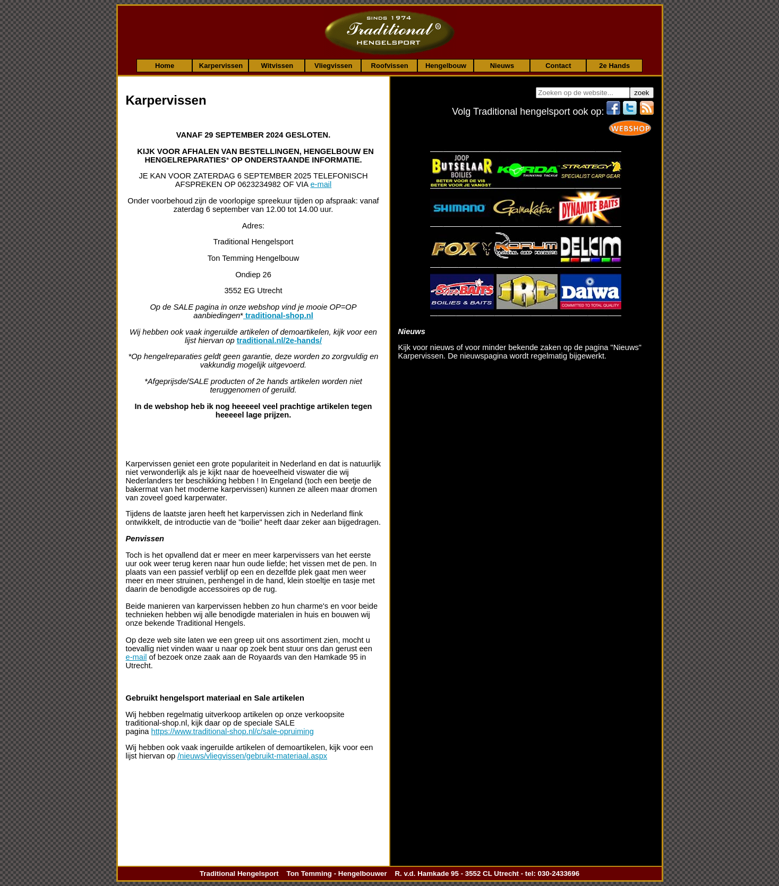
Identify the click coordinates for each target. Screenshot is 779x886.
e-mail (320, 184)
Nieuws (502, 65)
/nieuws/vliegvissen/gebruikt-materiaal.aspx (252, 756)
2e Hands (614, 65)
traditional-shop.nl (278, 315)
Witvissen (277, 65)
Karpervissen (221, 65)
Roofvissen (389, 65)
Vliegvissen (333, 65)
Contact (558, 65)
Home (164, 65)
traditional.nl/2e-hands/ (279, 340)
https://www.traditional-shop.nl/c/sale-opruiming (232, 731)
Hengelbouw (445, 65)
